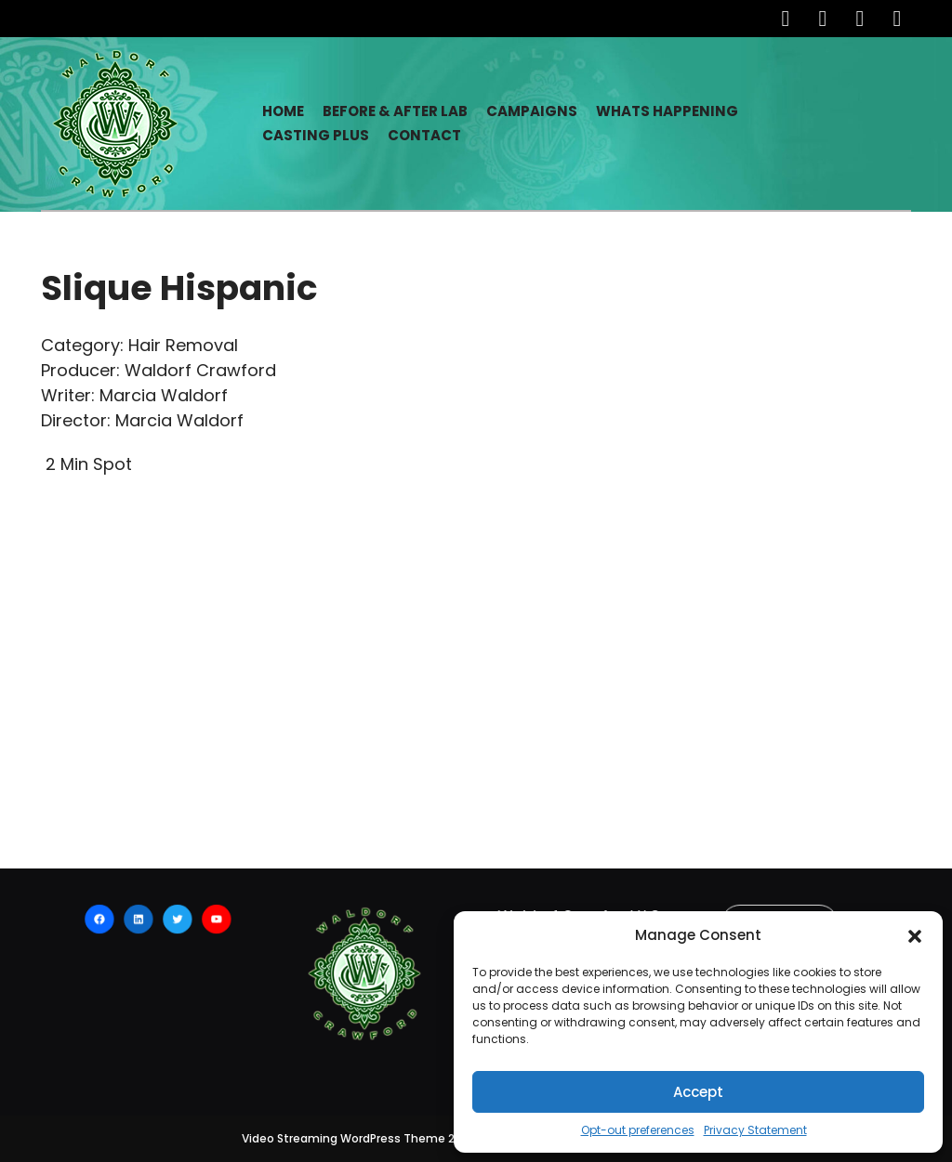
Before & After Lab (395, 111)
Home (283, 111)
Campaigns (531, 111)
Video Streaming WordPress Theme (343, 1138)
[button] (915, 935)
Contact (424, 135)
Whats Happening (667, 111)
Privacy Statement (755, 1130)
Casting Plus (315, 135)
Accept (698, 1092)
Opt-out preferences (637, 1130)
